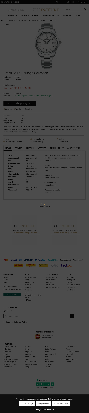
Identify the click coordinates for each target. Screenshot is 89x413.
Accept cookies (43, 403)
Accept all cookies (61, 403)
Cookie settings (27, 403)
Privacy (50, 410)
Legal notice (40, 410)
